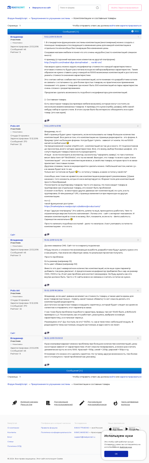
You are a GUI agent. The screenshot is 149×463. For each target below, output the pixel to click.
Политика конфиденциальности (56, 432)
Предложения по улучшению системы (50, 18)
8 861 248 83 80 (81, 432)
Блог (9, 437)
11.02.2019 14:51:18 (52, 126)
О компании (13, 428)
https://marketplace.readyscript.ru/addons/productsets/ (72, 206)
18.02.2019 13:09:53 (53, 338)
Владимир (16, 36)
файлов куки (126, 447)
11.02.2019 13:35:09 (53, 37)
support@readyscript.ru (84, 437)
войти (112, 25)
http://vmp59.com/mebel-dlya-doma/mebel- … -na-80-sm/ (73, 62)
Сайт (12, 235)
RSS (137, 31)
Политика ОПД (14, 446)
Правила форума (49, 428)
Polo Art (15, 125)
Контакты (11, 432)
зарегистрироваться (130, 25)
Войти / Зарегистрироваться (124, 8)
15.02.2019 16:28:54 (53, 290)
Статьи (10, 441)
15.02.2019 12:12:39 (53, 240)
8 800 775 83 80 (81, 428)
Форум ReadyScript (17, 18)
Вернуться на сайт (41, 8)
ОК (116, 454)
